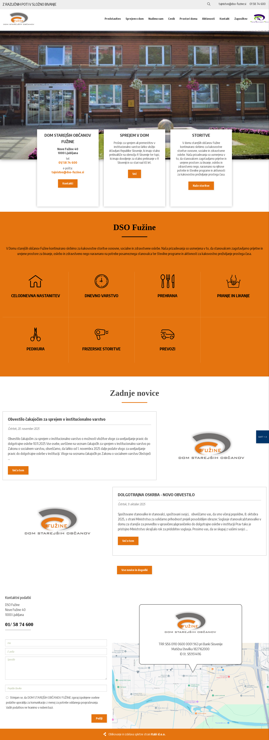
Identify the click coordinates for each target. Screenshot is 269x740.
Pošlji (99, 718)
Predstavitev (113, 18)
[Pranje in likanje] (233, 294)
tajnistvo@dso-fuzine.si (68, 172)
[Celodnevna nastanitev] (35, 294)
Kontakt (225, 18)
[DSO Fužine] (134, 95)
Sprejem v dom (135, 18)
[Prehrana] (167, 294)
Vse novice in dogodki (134, 570)
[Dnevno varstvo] (101, 294)
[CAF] (259, 18)
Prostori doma (188, 18)
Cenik (171, 18)
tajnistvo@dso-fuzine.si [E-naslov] (232, 4)
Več (134, 174)
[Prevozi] (167, 340)
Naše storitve (201, 185)
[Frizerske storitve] (101, 340)
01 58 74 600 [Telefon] (258, 4)
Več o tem (18, 470)
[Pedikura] (35, 340)
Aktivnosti (208, 18)
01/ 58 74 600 (68, 162)
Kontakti (67, 183)
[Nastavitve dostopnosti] (262, 370)
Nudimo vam (155, 18)
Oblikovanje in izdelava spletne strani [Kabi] (137, 734)
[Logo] (22, 18)
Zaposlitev (240, 18)
